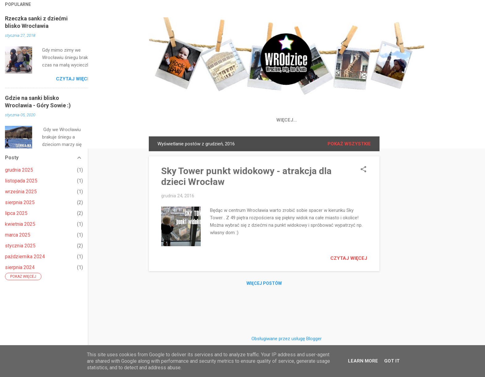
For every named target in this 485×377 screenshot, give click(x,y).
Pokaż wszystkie (349, 145)
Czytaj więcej (348, 259)
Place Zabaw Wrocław (292, 120)
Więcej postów (264, 284)
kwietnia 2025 (20, 224)
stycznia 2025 (20, 246)
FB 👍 (221, 120)
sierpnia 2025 (20, 202)
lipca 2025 (16, 213)
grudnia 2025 (19, 170)
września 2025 (21, 192)
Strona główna (183, 120)
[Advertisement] (404, 230)
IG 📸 (245, 120)
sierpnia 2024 (20, 267)
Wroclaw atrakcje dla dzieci (371, 120)
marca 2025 (17, 235)
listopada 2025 (21, 181)
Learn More (363, 361)
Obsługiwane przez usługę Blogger (286, 339)
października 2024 (25, 256)
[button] (363, 171)
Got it (392, 361)
